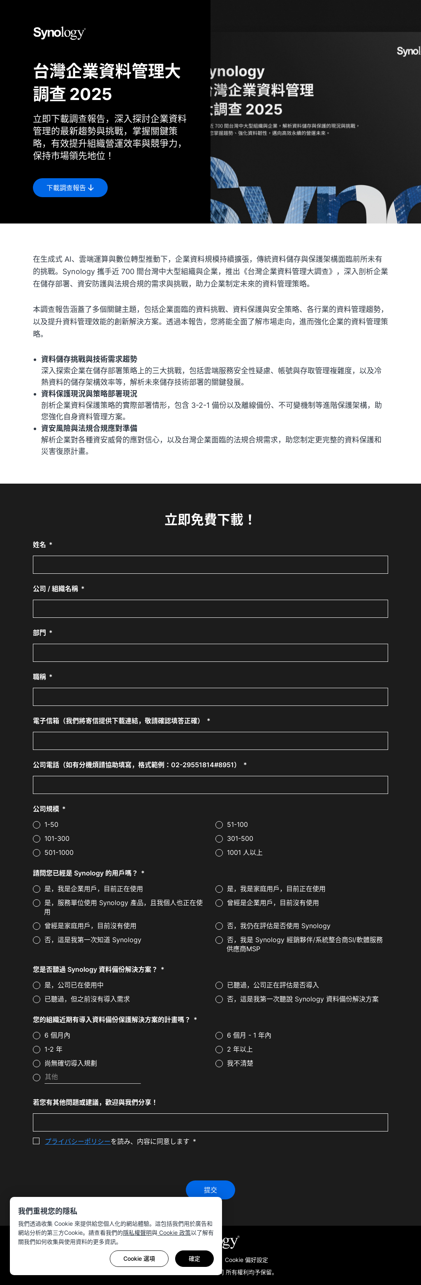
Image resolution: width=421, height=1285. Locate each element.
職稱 (40, 677)
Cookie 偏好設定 (246, 1259)
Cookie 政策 (174, 1232)
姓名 (40, 544)
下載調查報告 (70, 188)
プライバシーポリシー (78, 1141)
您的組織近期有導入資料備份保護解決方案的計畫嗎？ (112, 1019)
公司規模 (47, 809)
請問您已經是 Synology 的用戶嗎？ (86, 873)
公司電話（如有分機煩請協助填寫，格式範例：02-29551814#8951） (137, 765)
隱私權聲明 (137, 1232)
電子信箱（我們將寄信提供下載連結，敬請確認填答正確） (119, 721)
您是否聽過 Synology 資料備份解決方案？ (96, 969)
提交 (210, 1190)
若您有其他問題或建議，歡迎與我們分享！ (95, 1102)
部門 (40, 633)
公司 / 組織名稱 (56, 588)
